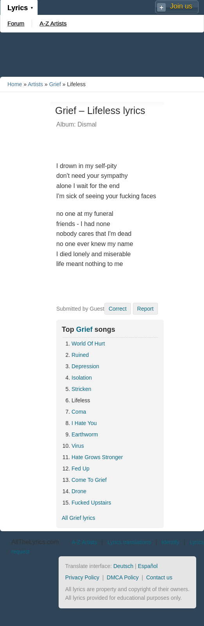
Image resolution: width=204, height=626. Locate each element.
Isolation (82, 378)
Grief (55, 84)
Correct (118, 309)
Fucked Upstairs (91, 502)
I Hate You (84, 423)
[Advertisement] (102, 54)
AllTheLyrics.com (35, 542)
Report (145, 309)
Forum (15, 23)
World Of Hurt (88, 343)
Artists (35, 84)
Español (148, 566)
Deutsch (123, 566)
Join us (181, 6)
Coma (79, 412)
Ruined (80, 355)
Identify (170, 542)
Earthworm (85, 434)
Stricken (81, 389)
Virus (78, 446)
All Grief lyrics (78, 518)
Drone (79, 491)
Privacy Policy (82, 577)
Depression (85, 366)
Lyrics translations (129, 542)
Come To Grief (89, 480)
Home (14, 84)
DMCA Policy (123, 577)
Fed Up (80, 468)
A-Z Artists (52, 23)
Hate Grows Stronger (97, 457)
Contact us (159, 577)
